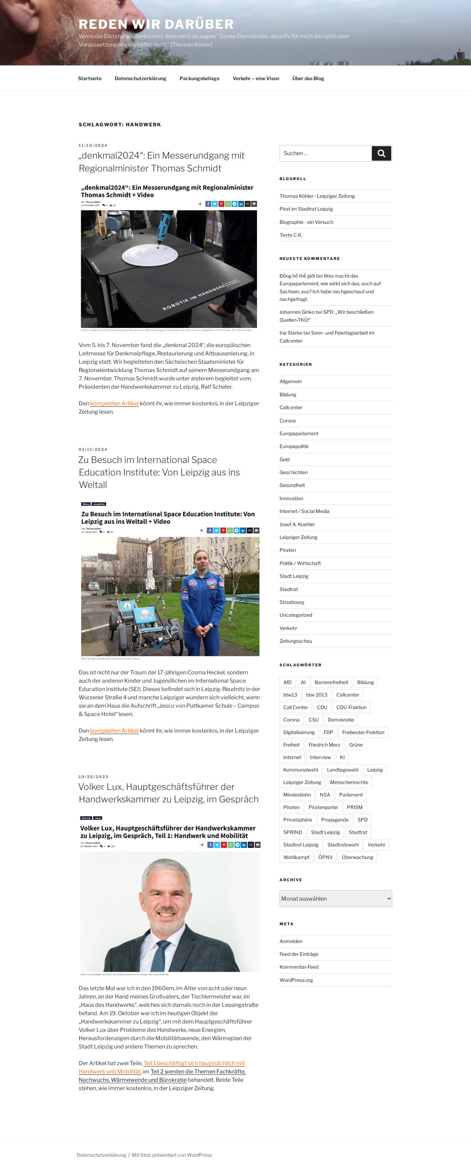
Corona (288, 420)
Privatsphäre (297, 820)
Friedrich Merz (324, 745)
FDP (328, 732)
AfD (287, 682)
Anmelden (291, 941)
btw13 (290, 695)
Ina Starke (291, 333)
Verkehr (288, 628)
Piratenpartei (323, 807)
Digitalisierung (299, 732)
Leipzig (375, 770)
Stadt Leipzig (294, 576)
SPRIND (292, 832)
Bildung (288, 394)
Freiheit (291, 745)
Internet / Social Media (304, 511)
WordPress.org (296, 980)
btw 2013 (316, 695)
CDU (322, 707)
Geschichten (294, 472)
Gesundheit (292, 485)
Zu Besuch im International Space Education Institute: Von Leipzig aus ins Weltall (159, 472)
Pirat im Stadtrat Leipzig (306, 209)
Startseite (90, 78)
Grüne (356, 745)
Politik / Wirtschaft (300, 563)
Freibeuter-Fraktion (363, 732)
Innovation (291, 498)
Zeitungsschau (296, 641)
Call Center (295, 707)
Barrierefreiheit (331, 682)
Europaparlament (299, 433)
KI (342, 757)
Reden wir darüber (156, 24)
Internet (292, 757)
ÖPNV (325, 857)
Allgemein (291, 381)
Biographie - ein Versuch (306, 222)
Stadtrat (289, 589)
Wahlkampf (296, 857)
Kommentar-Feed (299, 967)
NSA (325, 795)
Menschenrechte (349, 782)
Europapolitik (294, 446)
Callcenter (291, 407)
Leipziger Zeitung (298, 537)
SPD (363, 820)
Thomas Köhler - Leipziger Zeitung (317, 196)
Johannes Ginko (297, 312)
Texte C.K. (291, 235)
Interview (320, 757)
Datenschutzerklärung (140, 78)
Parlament (351, 795)
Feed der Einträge (299, 954)
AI (303, 682)
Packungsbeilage (200, 78)
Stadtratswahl (343, 845)
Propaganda (335, 820)
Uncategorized (296, 615)
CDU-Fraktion (351, 707)
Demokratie (341, 720)
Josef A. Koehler (297, 524)
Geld (285, 459)
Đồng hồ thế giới (297, 276)
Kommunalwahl (300, 770)
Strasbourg (292, 602)
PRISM (355, 807)
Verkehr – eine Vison (256, 78)
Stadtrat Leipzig (300, 845)
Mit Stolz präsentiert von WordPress (172, 1155)
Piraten (288, 550)
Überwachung (357, 857)
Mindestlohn (297, 795)
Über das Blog (308, 78)
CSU (314, 720)
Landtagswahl (342, 770)
